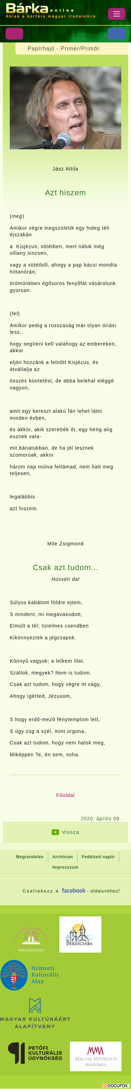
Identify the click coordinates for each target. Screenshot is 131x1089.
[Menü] (116, 14)
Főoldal (65, 795)
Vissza (71, 832)
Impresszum (65, 867)
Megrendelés (30, 856)
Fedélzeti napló (98, 856)
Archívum (62, 856)
